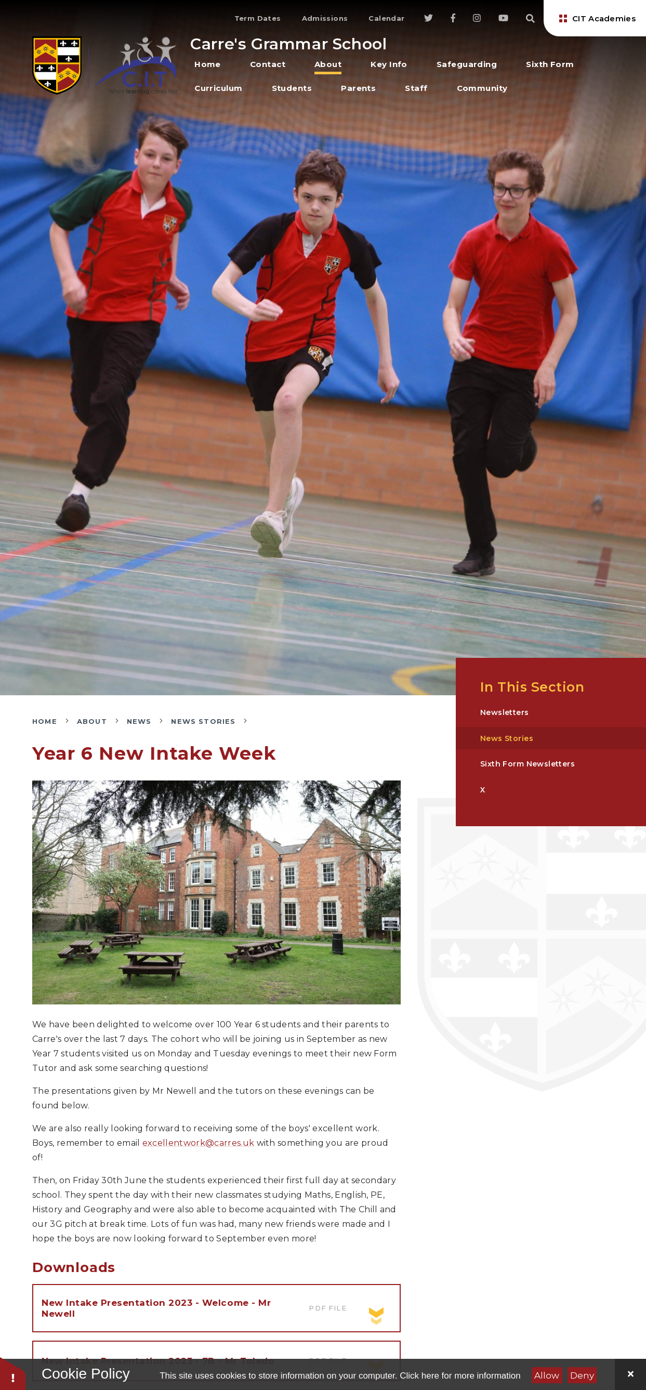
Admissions (325, 18)
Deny (582, 1375)
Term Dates (257, 18)
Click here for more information (460, 1376)
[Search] (530, 18)
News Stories (203, 721)
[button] (13, 1373)
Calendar (386, 18)
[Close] (630, 1374)
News (139, 721)
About (92, 721)
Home (44, 721)
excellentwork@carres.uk (198, 1143)
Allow (546, 1375)
